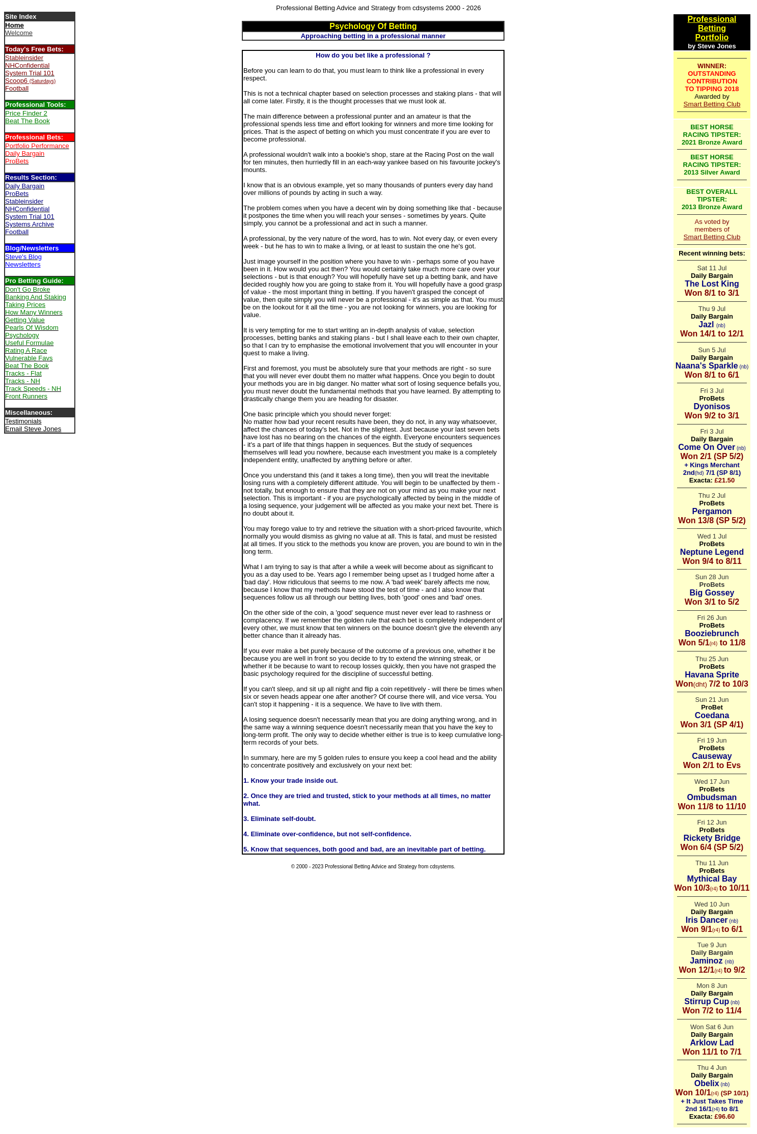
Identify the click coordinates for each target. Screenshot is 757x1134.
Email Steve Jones (33, 429)
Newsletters (23, 264)
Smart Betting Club (712, 104)
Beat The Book (27, 121)
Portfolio (712, 37)
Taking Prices (25, 304)
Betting (712, 28)
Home (14, 25)
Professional (711, 19)
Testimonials (23, 421)
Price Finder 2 (26, 113)
